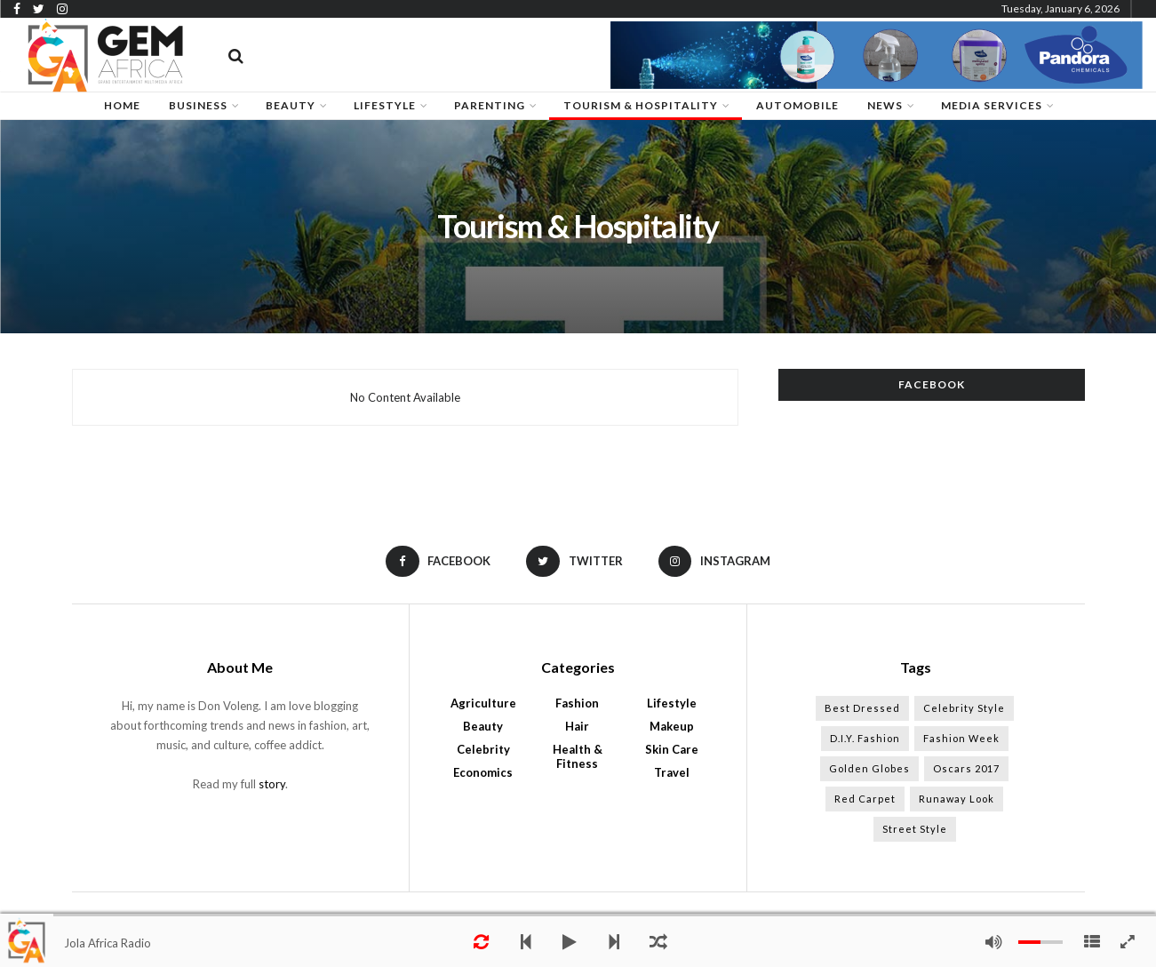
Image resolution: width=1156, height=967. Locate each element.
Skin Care (671, 749)
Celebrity (483, 749)
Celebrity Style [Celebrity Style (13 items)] (964, 708)
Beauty (483, 726)
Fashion (577, 703)
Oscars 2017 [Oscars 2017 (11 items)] (966, 768)
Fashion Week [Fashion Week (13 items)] (961, 738)
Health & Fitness (577, 756)
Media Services (991, 105)
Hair (577, 726)
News (885, 105)
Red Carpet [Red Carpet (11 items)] (865, 798)
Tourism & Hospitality (640, 105)
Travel (672, 772)
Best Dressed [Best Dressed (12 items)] (862, 708)
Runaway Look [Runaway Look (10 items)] (956, 798)
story (272, 784)
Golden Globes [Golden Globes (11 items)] (869, 768)
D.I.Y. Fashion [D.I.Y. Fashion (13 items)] (865, 738)
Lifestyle (672, 703)
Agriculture (483, 703)
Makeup (672, 726)
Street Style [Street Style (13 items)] (914, 829)
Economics (483, 772)
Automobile (797, 105)
